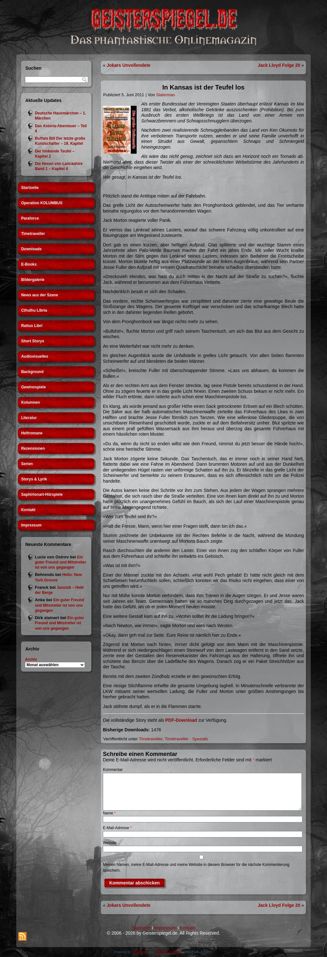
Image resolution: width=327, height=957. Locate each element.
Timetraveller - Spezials (186, 738)
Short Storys (32, 341)
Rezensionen (33, 448)
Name (109, 813)
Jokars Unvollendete (128, 65)
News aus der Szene (39, 295)
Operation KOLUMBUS (41, 203)
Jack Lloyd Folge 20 (279, 65)
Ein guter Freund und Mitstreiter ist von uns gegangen (60, 562)
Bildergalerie (32, 279)
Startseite (30, 187)
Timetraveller (33, 233)
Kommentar (113, 769)
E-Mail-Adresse (117, 828)
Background (32, 372)
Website (110, 843)
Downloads (31, 249)
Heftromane (31, 433)
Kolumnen (30, 402)
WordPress (140, 952)
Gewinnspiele (33, 387)
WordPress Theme (168, 952)
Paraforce (30, 218)
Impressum (31, 525)
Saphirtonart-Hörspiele (42, 494)
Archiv (31, 659)
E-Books (29, 264)
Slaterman (165, 94)
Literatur (29, 418)
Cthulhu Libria (34, 310)
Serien (27, 464)
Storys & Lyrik (34, 479)
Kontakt (28, 510)
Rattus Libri (31, 325)
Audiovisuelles (34, 356)
